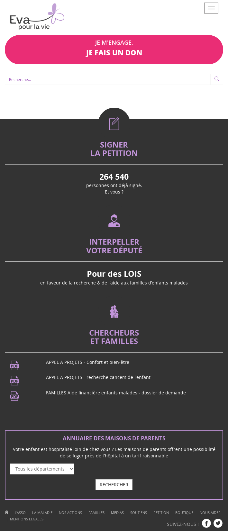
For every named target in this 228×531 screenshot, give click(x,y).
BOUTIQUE (184, 512)
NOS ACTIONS (70, 512)
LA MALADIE (42, 512)
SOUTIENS (138, 512)
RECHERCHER (114, 485)
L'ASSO (20, 512)
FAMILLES (96, 512)
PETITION (161, 512)
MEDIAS (117, 512)
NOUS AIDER (210, 512)
